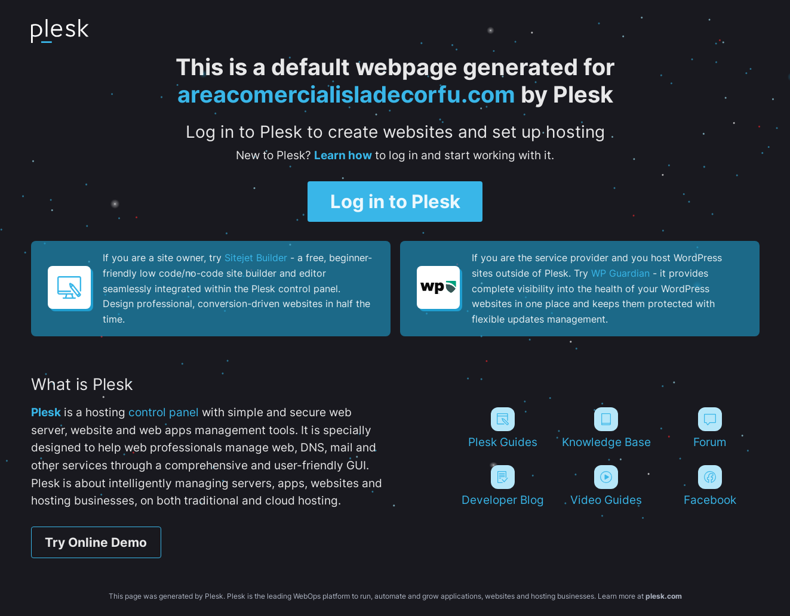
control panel (163, 412)
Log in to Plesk (395, 201)
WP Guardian (620, 273)
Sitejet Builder (256, 258)
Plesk (46, 412)
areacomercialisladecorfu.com (346, 94)
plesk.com (663, 596)
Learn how (343, 155)
